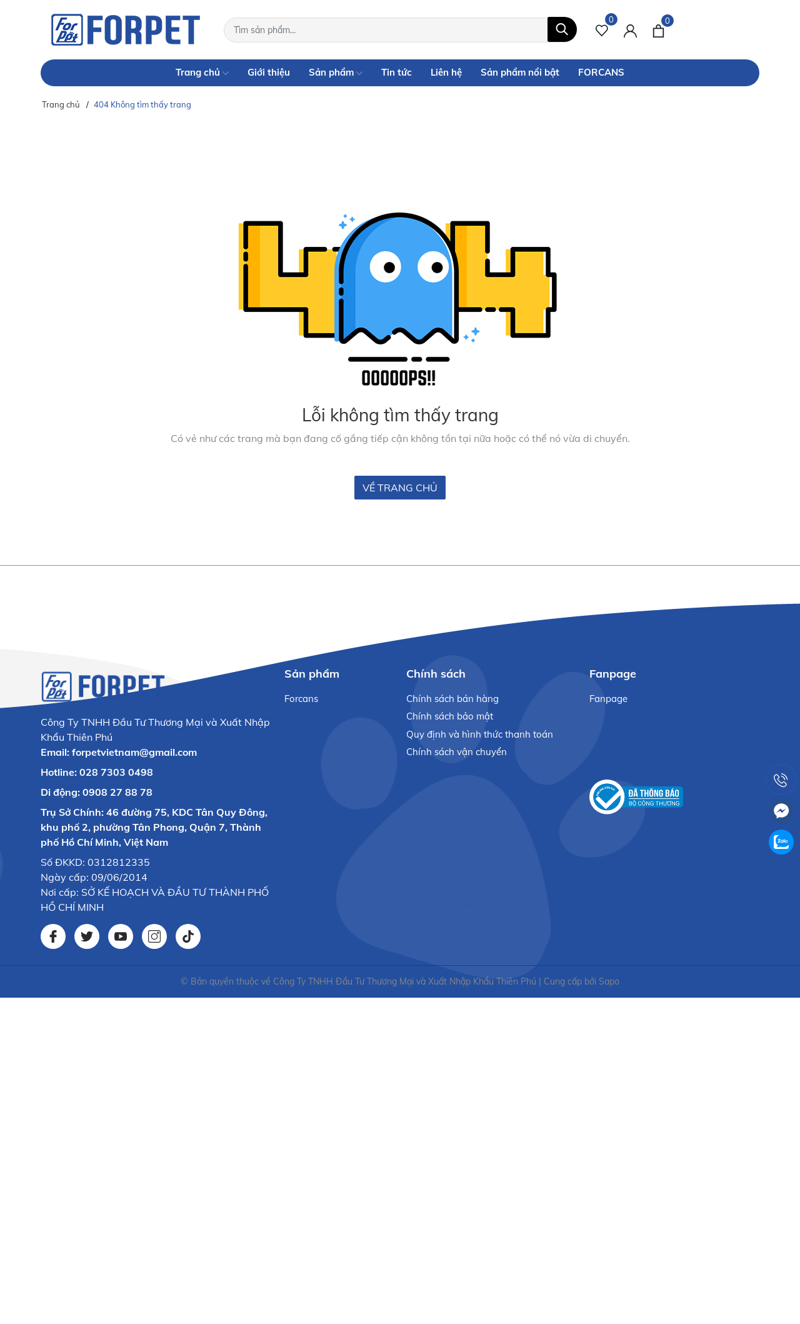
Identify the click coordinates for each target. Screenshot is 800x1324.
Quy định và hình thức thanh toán (479, 734)
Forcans (301, 699)
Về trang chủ (400, 487)
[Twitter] (86, 936)
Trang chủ (202, 72)
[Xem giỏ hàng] (658, 29)
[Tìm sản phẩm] (400, 30)
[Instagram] (154, 936)
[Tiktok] (188, 936)
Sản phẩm (335, 72)
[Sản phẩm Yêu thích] (602, 29)
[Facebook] (53, 936)
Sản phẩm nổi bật (520, 72)
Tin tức (396, 72)
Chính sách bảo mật (449, 716)
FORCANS (601, 72)
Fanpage (608, 699)
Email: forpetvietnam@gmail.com (119, 752)
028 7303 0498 (116, 772)
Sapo (609, 981)
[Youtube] (120, 936)
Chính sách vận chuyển (456, 752)
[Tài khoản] (630, 29)
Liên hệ (446, 72)
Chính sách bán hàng (452, 699)
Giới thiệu (269, 72)
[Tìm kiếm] (562, 29)
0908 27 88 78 (117, 792)
